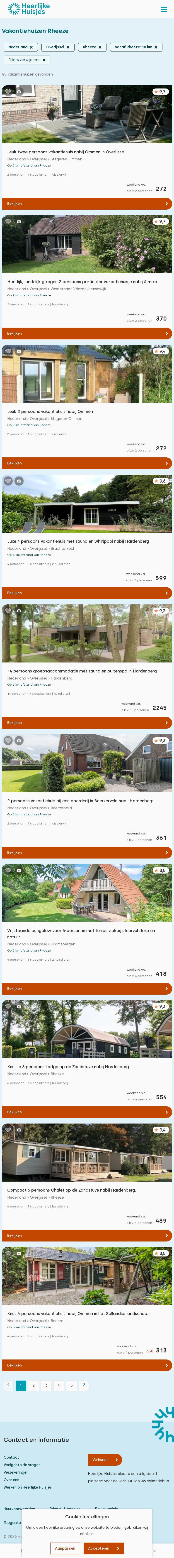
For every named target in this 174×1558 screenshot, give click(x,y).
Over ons (11, 1480)
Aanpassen (65, 1548)
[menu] (164, 9)
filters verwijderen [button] (24, 60)
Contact (11, 1457)
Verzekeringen (16, 1472)
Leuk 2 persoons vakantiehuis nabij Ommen (50, 411)
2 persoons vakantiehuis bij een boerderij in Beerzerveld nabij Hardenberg (80, 800)
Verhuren (100, 1459)
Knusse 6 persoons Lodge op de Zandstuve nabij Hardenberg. (68, 1066)
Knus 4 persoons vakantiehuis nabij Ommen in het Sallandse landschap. (77, 1313)
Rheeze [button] (89, 47)
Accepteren (98, 1548)
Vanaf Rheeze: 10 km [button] (133, 47)
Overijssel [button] (55, 47)
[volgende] (84, 1385)
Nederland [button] (18, 47)
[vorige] (8, 1385)
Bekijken (14, 203)
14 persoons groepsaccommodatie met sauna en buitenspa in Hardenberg (82, 671)
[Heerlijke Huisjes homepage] (29, 9)
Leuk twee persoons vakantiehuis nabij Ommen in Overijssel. (66, 152)
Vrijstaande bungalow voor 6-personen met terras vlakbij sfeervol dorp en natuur (81, 933)
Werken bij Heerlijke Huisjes (28, 1487)
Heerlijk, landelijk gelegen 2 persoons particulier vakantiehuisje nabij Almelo (82, 281)
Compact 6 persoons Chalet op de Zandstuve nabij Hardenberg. (71, 1190)
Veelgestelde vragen (22, 1465)
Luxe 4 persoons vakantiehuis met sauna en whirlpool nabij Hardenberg (78, 541)
